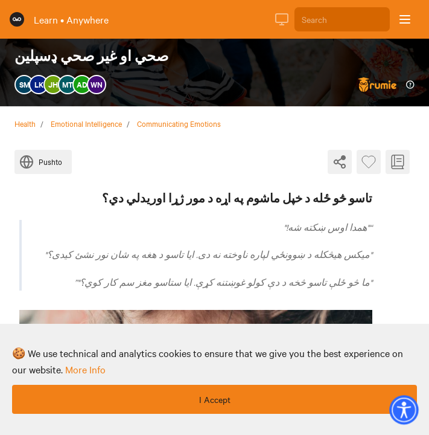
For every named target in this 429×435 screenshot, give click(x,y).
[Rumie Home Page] (17, 19)
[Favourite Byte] (368, 162)
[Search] (342, 19)
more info (85, 369)
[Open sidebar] (404, 19)
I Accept (214, 399)
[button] (403, 409)
